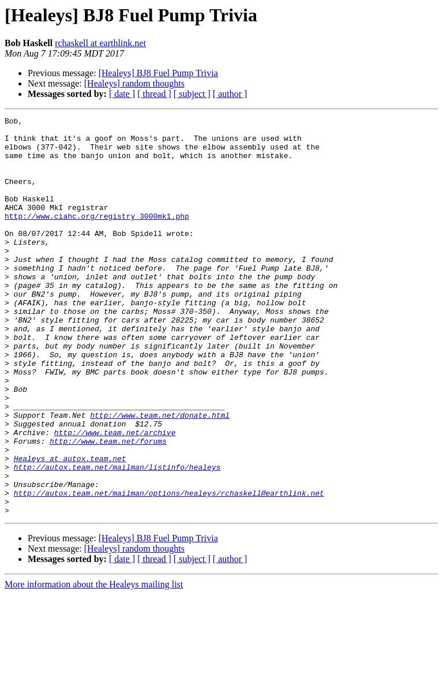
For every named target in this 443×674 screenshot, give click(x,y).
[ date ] (122, 94)
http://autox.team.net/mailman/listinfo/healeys (117, 538)
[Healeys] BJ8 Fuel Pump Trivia (158, 73)
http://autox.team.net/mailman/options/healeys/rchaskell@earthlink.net (169, 569)
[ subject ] (192, 94)
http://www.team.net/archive (115, 496)
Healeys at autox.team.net (70, 527)
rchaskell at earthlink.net (100, 43)
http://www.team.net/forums (108, 506)
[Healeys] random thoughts (134, 83)
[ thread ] (154, 94)
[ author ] (230, 94)
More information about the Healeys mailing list (94, 664)
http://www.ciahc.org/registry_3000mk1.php (97, 236)
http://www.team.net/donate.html (160, 475)
